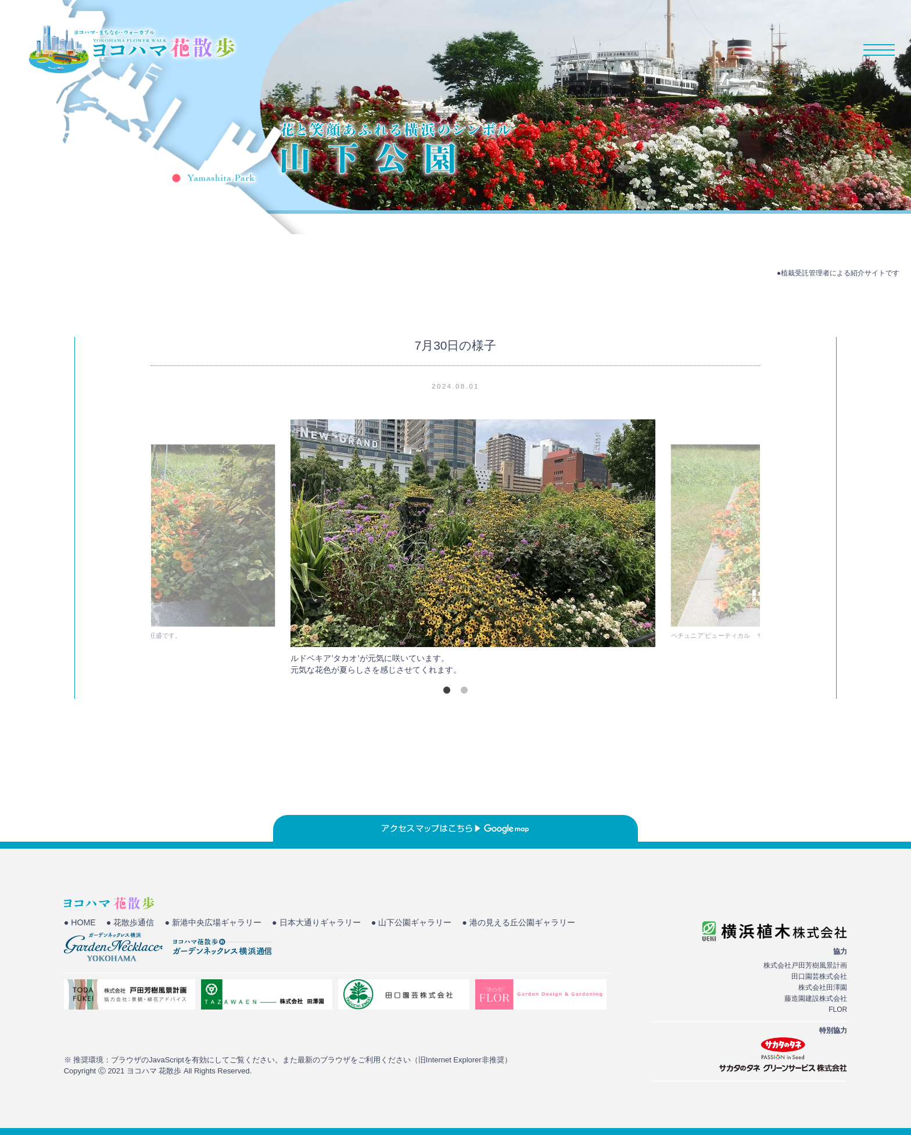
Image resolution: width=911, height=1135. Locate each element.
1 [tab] (447, 690)
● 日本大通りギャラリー (334, 923)
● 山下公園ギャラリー (436, 923)
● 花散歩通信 (134, 923)
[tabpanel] (456, 550)
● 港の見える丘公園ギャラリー (124, 938)
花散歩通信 (792, 49)
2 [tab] (464, 690)
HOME (596, 49)
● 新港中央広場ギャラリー (223, 923)
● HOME (81, 923)
